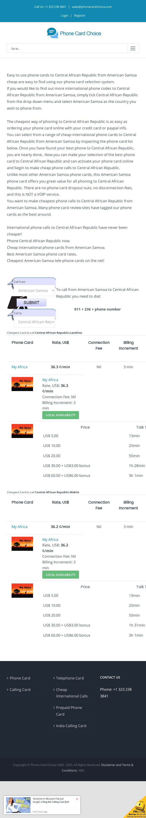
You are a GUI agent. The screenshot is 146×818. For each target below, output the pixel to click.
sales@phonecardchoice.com (92, 7)
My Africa (19, 366)
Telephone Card (70, 678)
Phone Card (20, 678)
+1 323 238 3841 (55, 7)
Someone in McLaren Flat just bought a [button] (51, 800)
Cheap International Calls (72, 693)
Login (64, 15)
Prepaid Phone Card (69, 711)
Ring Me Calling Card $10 (56, 802)
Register (79, 15)
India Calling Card (71, 725)
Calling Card (20, 689)
